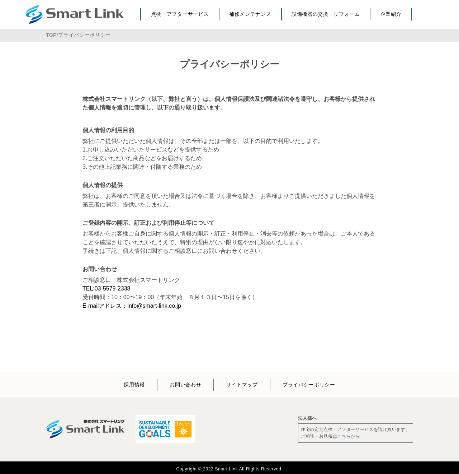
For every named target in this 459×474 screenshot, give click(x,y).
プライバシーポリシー (84, 35)
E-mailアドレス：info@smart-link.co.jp (131, 306)
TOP (51, 35)
